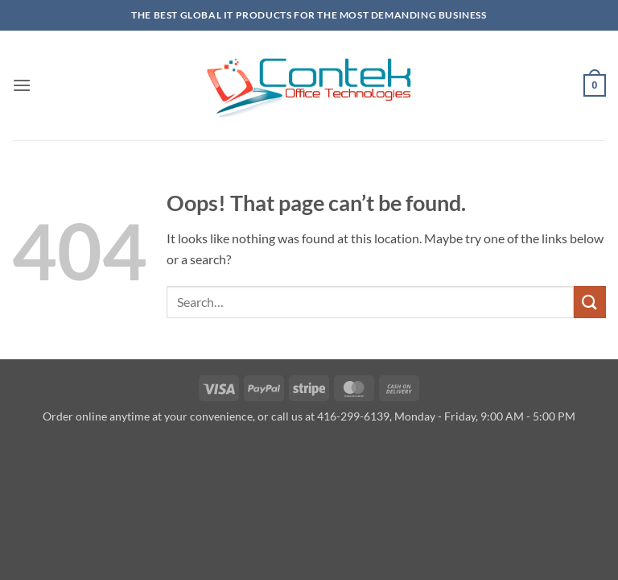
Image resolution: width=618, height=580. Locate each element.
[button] (21, 85)
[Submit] (590, 301)
